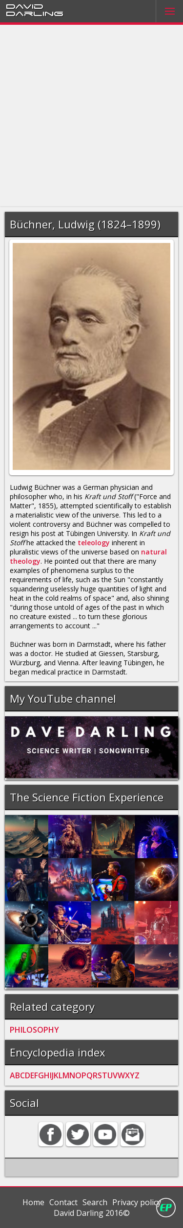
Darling (34, 13)
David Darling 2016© (92, 1213)
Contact (63, 1202)
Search (94, 1202)
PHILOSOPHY (34, 1029)
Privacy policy (136, 1202)
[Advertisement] (91, 116)
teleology (94, 542)
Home (33, 1202)
